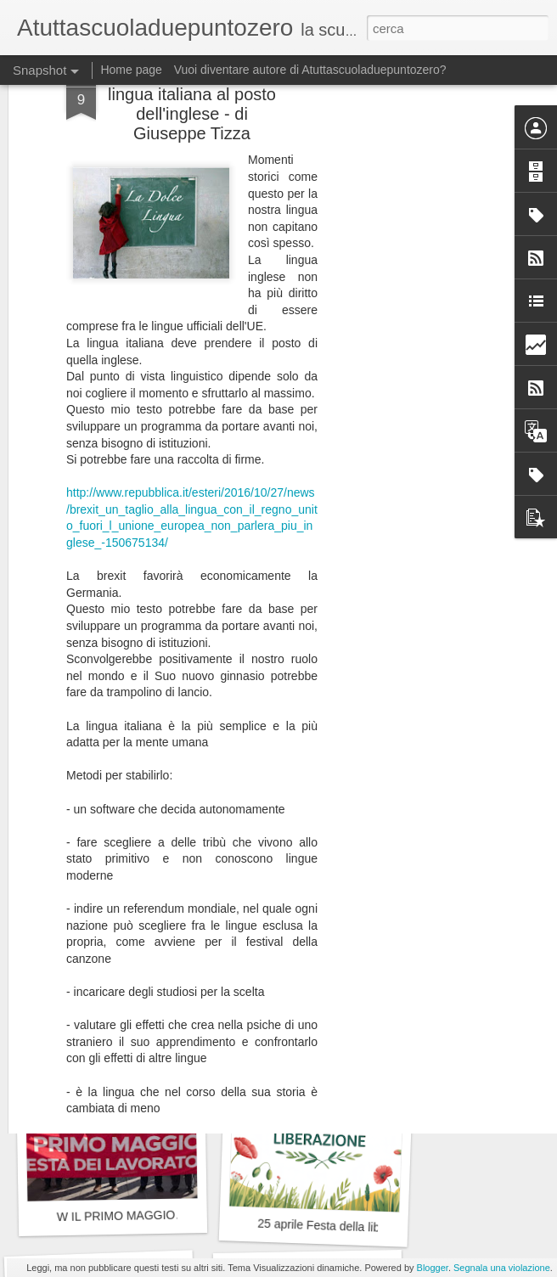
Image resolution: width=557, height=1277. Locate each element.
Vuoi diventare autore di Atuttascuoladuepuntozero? (310, 69)
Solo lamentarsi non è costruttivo (343, 988)
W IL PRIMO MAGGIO (116, 1216)
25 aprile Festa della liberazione (341, 1226)
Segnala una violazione (501, 1268)
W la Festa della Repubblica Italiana (153, 992)
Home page (130, 69)
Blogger (432, 1268)
